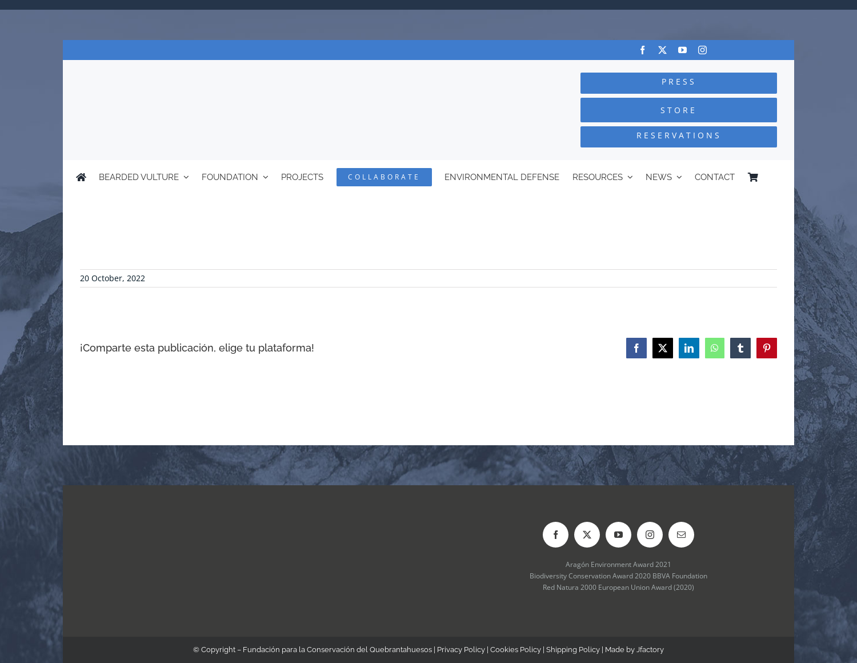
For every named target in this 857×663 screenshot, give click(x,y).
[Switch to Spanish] (776, 177)
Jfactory (650, 649)
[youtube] (682, 50)
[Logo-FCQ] (200, 70)
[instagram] (702, 50)
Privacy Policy (461, 649)
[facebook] (642, 50)
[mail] (681, 535)
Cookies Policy (515, 649)
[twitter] (662, 50)
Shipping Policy (573, 649)
